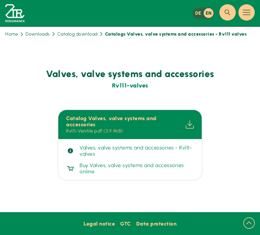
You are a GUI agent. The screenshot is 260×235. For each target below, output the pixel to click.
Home (14, 34)
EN (209, 13)
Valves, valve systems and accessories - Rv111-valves (129, 151)
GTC (125, 224)
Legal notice (99, 224)
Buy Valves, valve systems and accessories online (125, 168)
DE (198, 13)
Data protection (156, 224)
